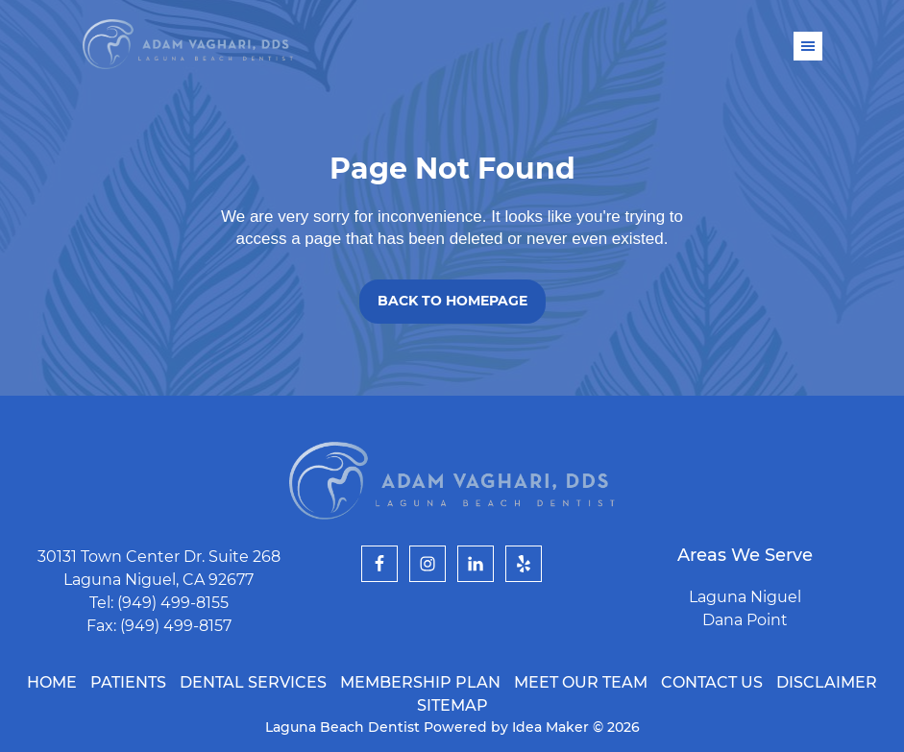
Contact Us (712, 682)
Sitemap (452, 705)
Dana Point (745, 620)
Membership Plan (420, 682)
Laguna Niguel (745, 597)
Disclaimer (826, 682)
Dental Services (253, 682)
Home (52, 682)
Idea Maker (552, 727)
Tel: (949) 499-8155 (159, 603)
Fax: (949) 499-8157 (159, 626)
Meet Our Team (580, 682)
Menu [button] (808, 46)
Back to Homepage (452, 300)
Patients (128, 682)
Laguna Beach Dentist (188, 44)
